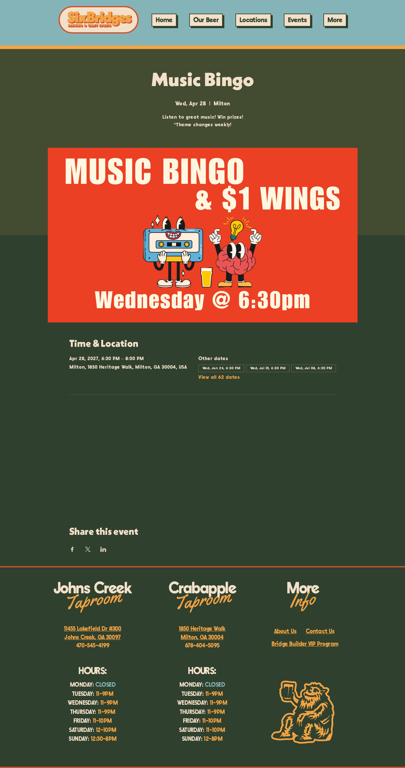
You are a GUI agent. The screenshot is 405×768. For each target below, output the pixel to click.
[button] (297, 20)
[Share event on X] (88, 549)
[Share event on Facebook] (72, 549)
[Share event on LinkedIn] (103, 549)
